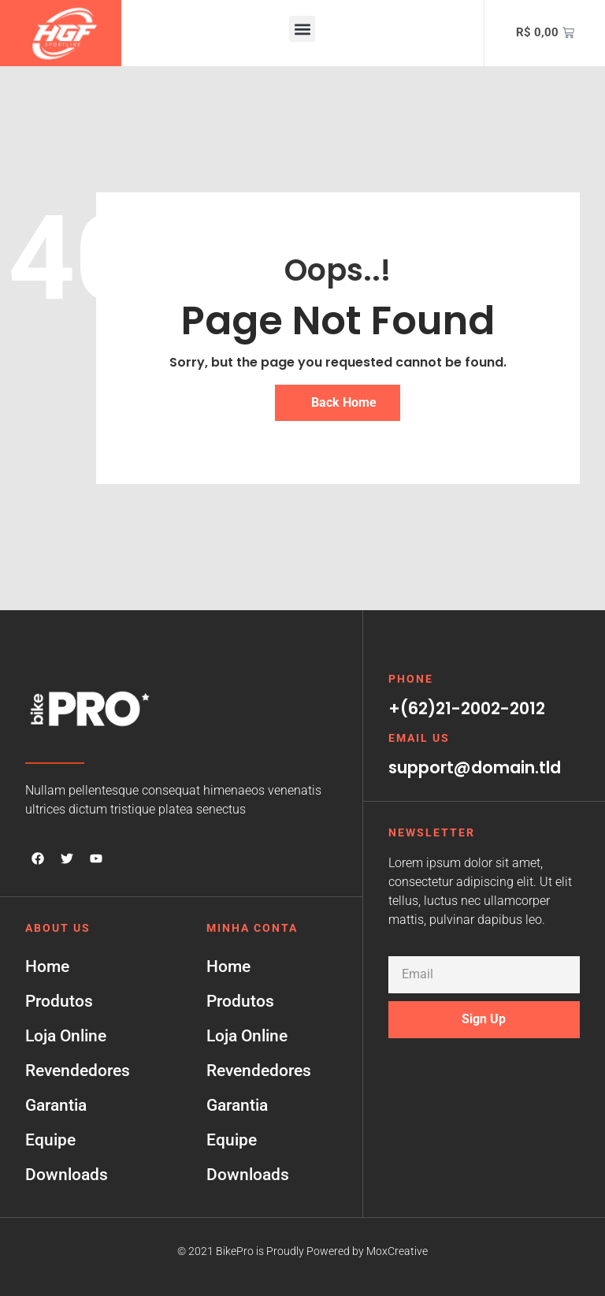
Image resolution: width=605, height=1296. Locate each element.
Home (47, 966)
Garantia (56, 1105)
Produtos (59, 1001)
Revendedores (77, 1070)
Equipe (50, 1139)
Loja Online (65, 1035)
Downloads (66, 1174)
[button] (302, 29)
